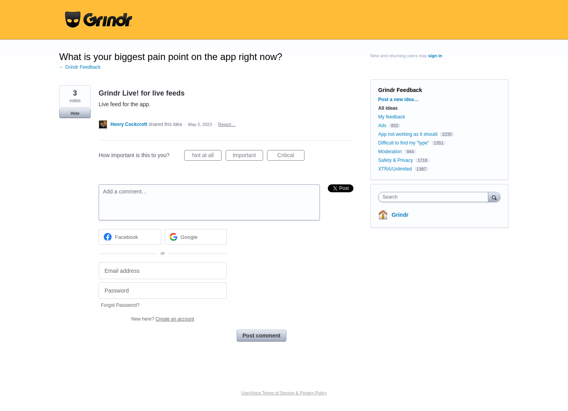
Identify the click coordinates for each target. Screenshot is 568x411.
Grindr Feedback (400, 90)
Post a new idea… (398, 99)
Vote (74, 113)
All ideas (388, 108)
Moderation (390, 151)
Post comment (261, 335)
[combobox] (435, 197)
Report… (226, 124)
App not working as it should (407, 134)
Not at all (207, 156)
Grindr (400, 215)
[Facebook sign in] (130, 237)
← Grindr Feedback (80, 67)
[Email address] (163, 270)
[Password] (163, 290)
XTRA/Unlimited (395, 169)
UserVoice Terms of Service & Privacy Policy (284, 392)
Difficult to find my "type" (403, 143)
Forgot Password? (120, 305)
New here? (162, 319)
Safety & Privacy (396, 160)
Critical (291, 156)
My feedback (391, 117)
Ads (382, 125)
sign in (435, 55)
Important (248, 156)
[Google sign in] (195, 237)
